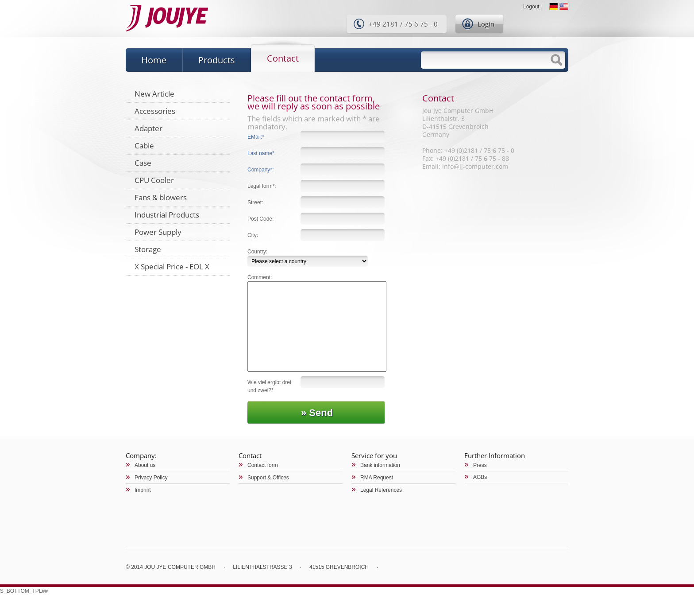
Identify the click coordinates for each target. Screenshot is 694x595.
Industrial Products (167, 215)
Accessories (155, 111)
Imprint (143, 490)
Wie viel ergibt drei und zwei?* (269, 386)
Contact (283, 58)
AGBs (480, 477)
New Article (154, 94)
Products (216, 60)
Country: (257, 252)
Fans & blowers (161, 197)
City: (252, 235)
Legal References (381, 490)
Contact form (262, 465)
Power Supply (158, 232)
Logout (531, 7)
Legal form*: (261, 186)
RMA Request (376, 477)
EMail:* (255, 137)
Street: (255, 202)
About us (145, 465)
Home (153, 60)
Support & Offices (268, 477)
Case (143, 163)
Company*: (260, 170)
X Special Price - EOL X (172, 266)
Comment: (259, 277)
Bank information (380, 465)
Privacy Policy (151, 477)
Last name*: (261, 153)
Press (480, 465)
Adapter (148, 128)
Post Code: (260, 219)
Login (486, 23)
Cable (144, 145)
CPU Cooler (154, 180)
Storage (148, 249)
